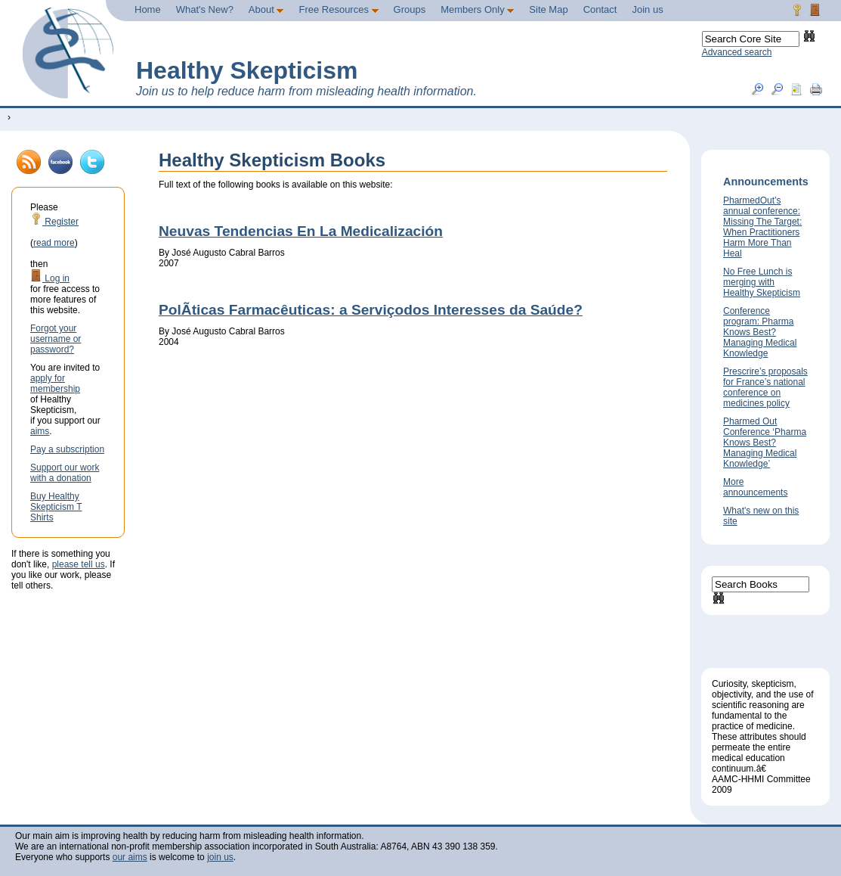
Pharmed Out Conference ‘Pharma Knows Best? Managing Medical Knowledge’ (764, 442)
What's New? (204, 9)
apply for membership (55, 383)
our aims (130, 857)
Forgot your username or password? (55, 339)
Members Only (477, 9)
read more (54, 243)
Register (54, 221)
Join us (647, 9)
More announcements (755, 487)
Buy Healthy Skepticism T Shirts (56, 507)
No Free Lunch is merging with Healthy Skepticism (761, 282)
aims (39, 431)
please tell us (78, 564)
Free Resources (338, 9)
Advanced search (737, 52)
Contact (600, 9)
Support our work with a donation (64, 472)
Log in (50, 278)
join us (220, 857)
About (266, 9)
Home (147, 9)
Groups (410, 9)
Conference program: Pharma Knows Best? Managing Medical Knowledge (759, 332)
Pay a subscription (67, 449)
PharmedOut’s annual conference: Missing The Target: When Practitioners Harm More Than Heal (762, 227)
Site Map (548, 9)
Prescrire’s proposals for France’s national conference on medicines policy (765, 387)
